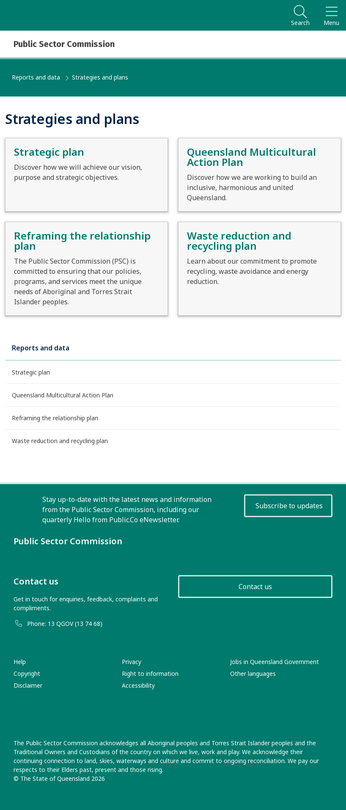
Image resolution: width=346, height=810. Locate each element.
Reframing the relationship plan (55, 418)
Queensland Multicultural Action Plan (62, 395)
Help (20, 662)
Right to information (150, 673)
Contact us (255, 586)
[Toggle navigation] (331, 15)
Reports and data (36, 77)
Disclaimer (28, 685)
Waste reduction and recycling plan (60, 441)
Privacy (131, 662)
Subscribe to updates (289, 505)
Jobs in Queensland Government (274, 662)
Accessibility (138, 685)
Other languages (253, 673)
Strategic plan (31, 372)
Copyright (27, 673)
